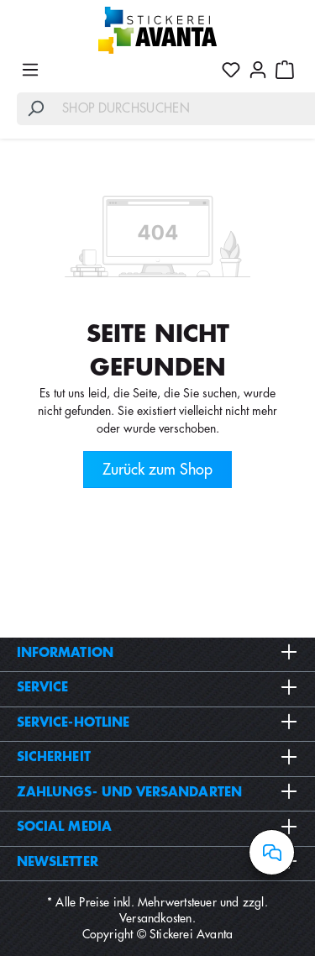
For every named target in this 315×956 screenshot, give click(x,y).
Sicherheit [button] (157, 757)
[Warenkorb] (284, 70)
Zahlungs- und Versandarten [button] (157, 792)
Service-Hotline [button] (157, 722)
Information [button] (157, 652)
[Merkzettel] (231, 70)
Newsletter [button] (157, 862)
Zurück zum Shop (157, 469)
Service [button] (157, 687)
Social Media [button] (157, 826)
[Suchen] (35, 108)
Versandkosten (155, 918)
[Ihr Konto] (257, 70)
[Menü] (30, 70)
